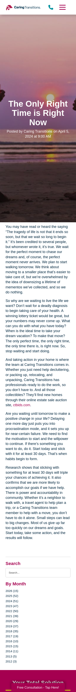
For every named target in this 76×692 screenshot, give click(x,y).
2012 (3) (11, 661)
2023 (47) (12, 606)
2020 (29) (12, 621)
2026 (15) (12, 591)
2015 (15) (12, 646)
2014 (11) (12, 651)
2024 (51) (12, 601)
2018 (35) (12, 631)
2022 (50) (12, 611)
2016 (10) (12, 641)
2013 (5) (11, 656)
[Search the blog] (38, 572)
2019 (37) (12, 626)
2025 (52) (12, 596)
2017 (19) (12, 636)
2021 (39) (12, 616)
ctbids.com (21, 405)
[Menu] (62, 7)
